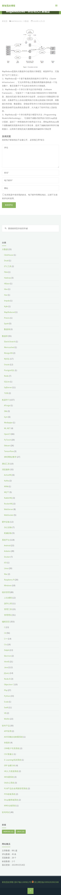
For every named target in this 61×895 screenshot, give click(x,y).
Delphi (6, 650)
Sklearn (7, 445)
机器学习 (6, 400)
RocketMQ (8, 503)
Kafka (6, 480)
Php (5, 690)
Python (7, 696)
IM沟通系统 (9, 777)
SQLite (7, 381)
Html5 (6, 661)
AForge (7, 405)
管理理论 (8, 615)
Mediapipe (8, 422)
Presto (7, 318)
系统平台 (6, 540)
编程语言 (6, 621)
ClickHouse (8, 255)
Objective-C (9, 684)
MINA (6, 486)
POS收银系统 (9, 794)
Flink (6, 272)
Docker (7, 557)
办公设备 (8, 527)
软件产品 (6, 725)
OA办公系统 (9, 782)
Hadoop (7, 278)
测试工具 (6, 463)
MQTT (6, 492)
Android (7, 545)
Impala (7, 300)
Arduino (7, 551)
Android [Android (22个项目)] (8, 831)
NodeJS (7, 679)
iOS (5, 562)
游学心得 (8, 603)
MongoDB (8, 353)
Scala (6, 701)
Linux (6, 568)
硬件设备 (6, 522)
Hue (5, 295)
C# (5, 633)
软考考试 (6, 812)
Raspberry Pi (9, 579)
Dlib (5, 411)
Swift (6, 707)
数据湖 (7, 329)
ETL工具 (7, 266)
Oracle (6, 364)
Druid (6, 260)
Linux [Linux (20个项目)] (20, 831)
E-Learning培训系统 (12, 760)
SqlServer (8, 387)
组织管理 (6, 592)
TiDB (6, 393)
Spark (6, 323)
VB (5, 713)
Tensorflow (9, 451)
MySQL (7, 359)
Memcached (9, 347)
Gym (6, 417)
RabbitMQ (8, 498)
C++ (6, 639)
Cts (5, 644)
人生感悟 (8, 597)
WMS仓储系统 (10, 805)
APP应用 (7, 731)
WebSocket (9, 515)
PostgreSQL (9, 370)
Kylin (6, 306)
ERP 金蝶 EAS (9, 765)
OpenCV (7, 434)
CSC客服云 (8, 754)
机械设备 (8, 533)
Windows (8, 585)
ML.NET (7, 428)
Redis (6, 376)
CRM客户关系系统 (12, 748)
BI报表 (7, 742)
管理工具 (8, 609)
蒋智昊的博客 (8, 5)
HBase (7, 283)
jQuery (6, 673)
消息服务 (6, 469)
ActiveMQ (8, 475)
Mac (5, 574)
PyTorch (7, 440)
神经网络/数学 (10, 457)
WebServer (8, 509)
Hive (6, 289)
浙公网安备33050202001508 (46, 882)
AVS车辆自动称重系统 (13, 737)
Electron (7, 656)
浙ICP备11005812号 (22, 882)
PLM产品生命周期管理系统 (15, 788)
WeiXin (7, 719)
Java (6, 667)
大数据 (26, 21)
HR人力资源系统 (11, 771)
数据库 (5, 336)
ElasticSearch (9, 341)
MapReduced (17, 21)
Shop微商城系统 (11, 800)
